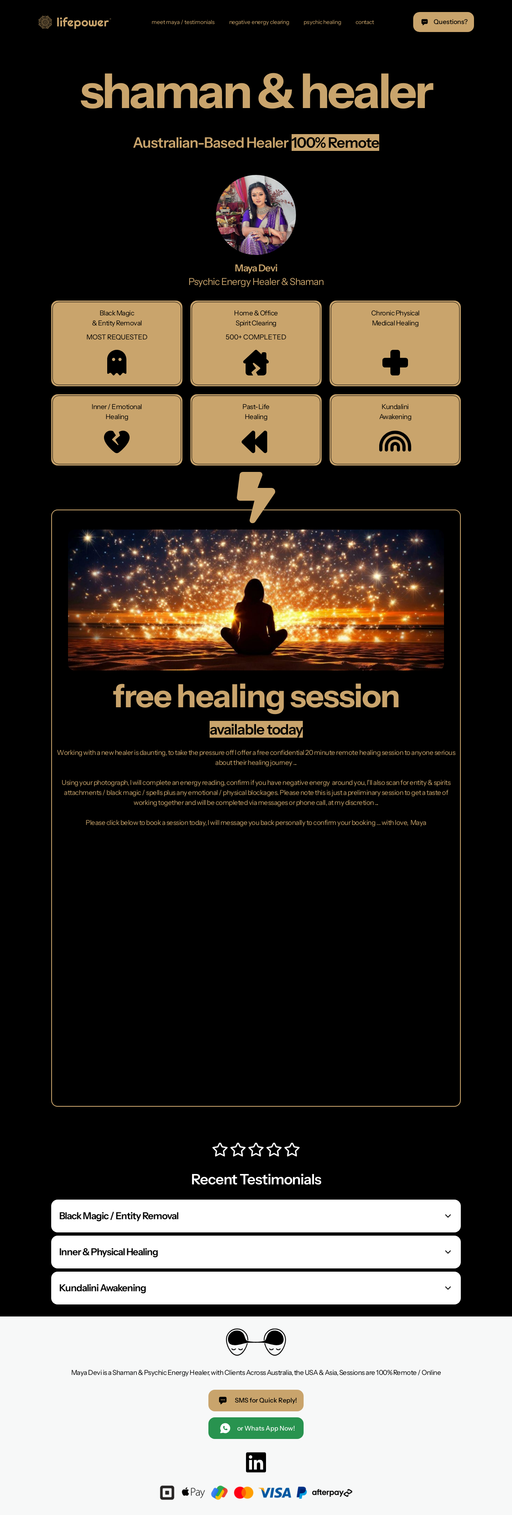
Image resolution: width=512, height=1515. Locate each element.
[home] (75, 22)
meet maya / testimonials (183, 22)
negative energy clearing (259, 22)
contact (365, 22)
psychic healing (322, 22)
